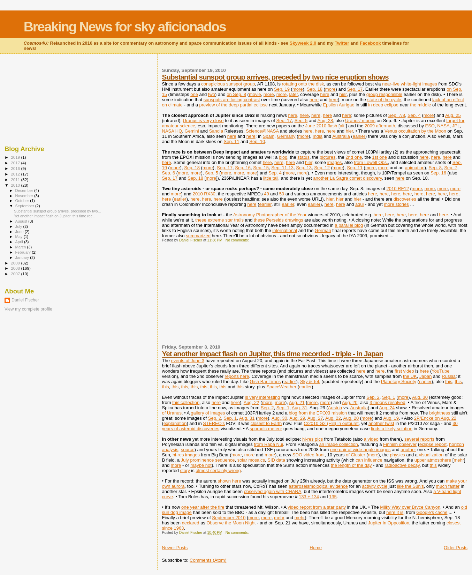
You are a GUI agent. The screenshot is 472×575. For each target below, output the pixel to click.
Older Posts (455, 547)
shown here (229, 481)
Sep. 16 (243, 167)
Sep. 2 (373, 397)
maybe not (201, 465)
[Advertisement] (214, 296)
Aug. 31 (299, 407)
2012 (16, 174)
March (21, 247)
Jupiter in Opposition (388, 522)
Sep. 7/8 (396, 115)
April (19, 242)
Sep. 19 (282, 89)
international (284, 230)
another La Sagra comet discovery (347, 178)
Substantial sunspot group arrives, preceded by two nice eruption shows (275, 77)
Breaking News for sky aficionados (125, 26)
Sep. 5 (301, 120)
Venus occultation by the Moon (415, 131)
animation (414, 167)
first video (404, 371)
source (188, 449)
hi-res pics (312, 439)
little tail (270, 178)
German (323, 230)
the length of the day (351, 465)
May (19, 236)
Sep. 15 (261, 167)
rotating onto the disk (303, 84)
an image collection (338, 444)
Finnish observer (400, 444)
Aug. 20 (350, 402)
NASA (443, 125)
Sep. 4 (414, 115)
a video (371, 439)
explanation (175, 423)
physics (397, 454)
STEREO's (213, 423)
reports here (236, 376)
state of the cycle (384, 99)
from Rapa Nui (268, 444)
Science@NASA (262, 131)
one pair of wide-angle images (360, 449)
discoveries (405, 199)
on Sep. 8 (236, 94)
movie (255, 94)
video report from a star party (317, 507)
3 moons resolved (387, 402)
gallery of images (208, 413)
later (293, 94)
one (194, 94)
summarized (198, 235)
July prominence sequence (208, 460)
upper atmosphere (432, 460)
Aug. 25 (453, 115)
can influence (369, 460)
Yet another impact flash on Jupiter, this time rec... (55, 216)
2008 (16, 268)
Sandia (216, 131)
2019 (16, 157)
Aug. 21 (297, 402)
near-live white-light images (409, 84)
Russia (449, 376)
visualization (431, 454)
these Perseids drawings (278, 220)
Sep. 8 (435, 167)
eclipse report (433, 444)
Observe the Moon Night (231, 522)
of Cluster (355, 454)
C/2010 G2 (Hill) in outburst (331, 423)
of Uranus (172, 413)
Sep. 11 (231, 141)
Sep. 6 (168, 173)
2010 (16, 185)
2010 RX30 (204, 193)
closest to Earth (266, 423)
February (23, 252)
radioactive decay (402, 465)
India (317, 136)
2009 (16, 263)
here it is (394, 512)
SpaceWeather (281, 386)
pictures (328, 157)
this (448, 381)
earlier (359, 136)
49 (266, 193)
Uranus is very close (203, 120)
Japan (425, 376)
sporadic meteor (266, 428)
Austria (335, 407)
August (22, 221)
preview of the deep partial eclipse (233, 104)
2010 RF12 (398, 188)
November (24, 196)
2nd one (353, 157)
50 (281, 193)
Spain (268, 136)
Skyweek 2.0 (303, 43)
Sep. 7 (450, 167)
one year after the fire (202, 507)
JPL (456, 125)
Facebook (370, 43)
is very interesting (262, 397)
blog (283, 157)
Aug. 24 (387, 407)
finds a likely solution (391, 428)
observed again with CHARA (273, 491)
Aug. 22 (251, 402)
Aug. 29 (297, 418)
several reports (419, 439)
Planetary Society (398, 381)
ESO (430, 125)
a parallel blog (349, 225)
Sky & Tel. (310, 381)
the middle (420, 104)
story (185, 470)
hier (343, 94)
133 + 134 (309, 496)
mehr (459, 460)
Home (316, 547)
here (324, 94)
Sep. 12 (322, 167)
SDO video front (308, 454)
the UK (410, 376)
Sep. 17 (355, 89)
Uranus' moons (360, 120)
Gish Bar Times (265, 381)
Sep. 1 (388, 397)
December (24, 190)
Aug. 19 (391, 418)
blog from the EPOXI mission (318, 413)
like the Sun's (410, 486)
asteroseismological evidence (318, 486)
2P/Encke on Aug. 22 (435, 418)
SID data (276, 460)
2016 (16, 168)
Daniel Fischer (25, 300)
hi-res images (186, 454)
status (303, 157)
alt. (343, 125)
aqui (359, 204)
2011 (16, 179)
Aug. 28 (325, 120)
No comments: (238, 240)
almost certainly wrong (218, 470)
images (334, 162)
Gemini (192, 131)
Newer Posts (175, 547)
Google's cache (431, 512)
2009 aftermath (380, 125)
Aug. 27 (315, 418)
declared (190, 522)
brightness (439, 413)
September (25, 206)
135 (333, 496)
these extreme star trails (219, 220)
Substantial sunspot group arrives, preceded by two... (57, 211)
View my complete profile (28, 309)
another (408, 449)
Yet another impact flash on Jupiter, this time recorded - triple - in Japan (272, 354)
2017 (16, 162)
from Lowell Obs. (371, 162)
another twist (381, 423)
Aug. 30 (420, 397)
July (19, 226)
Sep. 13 (304, 167)
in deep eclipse (383, 104)
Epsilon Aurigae (338, 104)
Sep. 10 (257, 141)
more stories (396, 204)
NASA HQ (172, 131)
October (22, 201)
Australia (341, 136)
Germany (286, 136)
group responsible (384, 94)
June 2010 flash (321, 125)
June (20, 232)
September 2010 (228, 517)
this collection (185, 402)
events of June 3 (187, 360)
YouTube (440, 371)
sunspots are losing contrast (232, 99)
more (297, 89)
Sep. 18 (314, 89)
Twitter (342, 43)
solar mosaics (251, 460)
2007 (16, 273)
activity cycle (374, 486)
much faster (447, 486)
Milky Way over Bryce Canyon (410, 507)
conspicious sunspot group (228, 84)
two (211, 94)
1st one (379, 157)
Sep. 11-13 (282, 167)
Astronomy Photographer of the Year (269, 214)
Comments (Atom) (208, 560)
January (22, 257)
